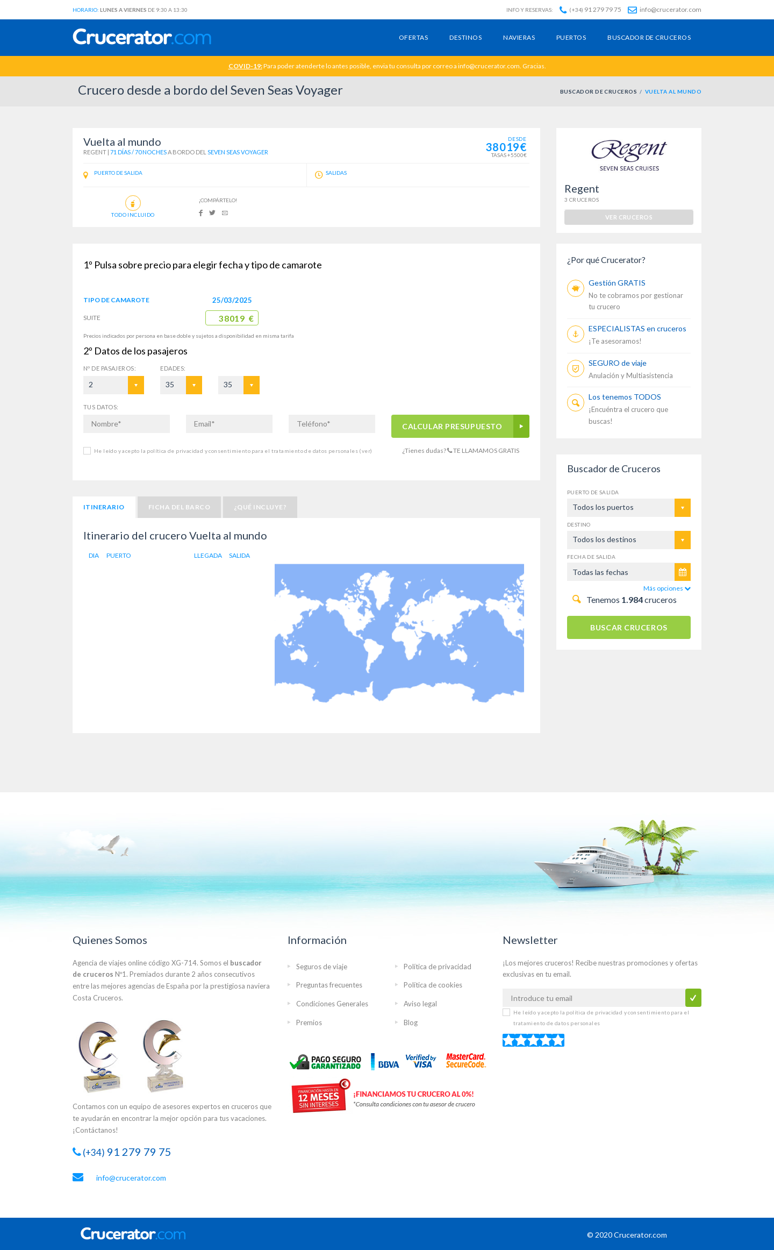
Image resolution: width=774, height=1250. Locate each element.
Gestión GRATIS (617, 282)
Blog (411, 1022)
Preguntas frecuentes (329, 985)
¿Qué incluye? (260, 507)
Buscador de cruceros (649, 37)
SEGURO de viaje (618, 362)
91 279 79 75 (590, 9)
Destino (579, 524)
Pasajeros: (109, 368)
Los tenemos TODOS (625, 396)
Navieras (519, 37)
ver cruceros (629, 217)
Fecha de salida (591, 556)
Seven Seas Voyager (237, 151)
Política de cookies (433, 985)
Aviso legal (420, 1003)
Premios (309, 1022)
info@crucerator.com (664, 9)
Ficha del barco (179, 507)
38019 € (236, 318)
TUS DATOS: (100, 406)
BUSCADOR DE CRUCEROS (598, 91)
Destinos (465, 37)
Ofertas (413, 37)
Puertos (571, 37)
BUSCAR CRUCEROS (628, 627)
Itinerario (104, 507)
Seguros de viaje (321, 966)
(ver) (365, 451)
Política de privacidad (437, 966)
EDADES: (172, 368)
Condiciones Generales (332, 1003)
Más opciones (667, 588)
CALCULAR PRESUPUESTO (453, 426)
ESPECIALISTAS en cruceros (637, 328)
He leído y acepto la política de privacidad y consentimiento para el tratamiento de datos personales (233, 451)
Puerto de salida (593, 492)
